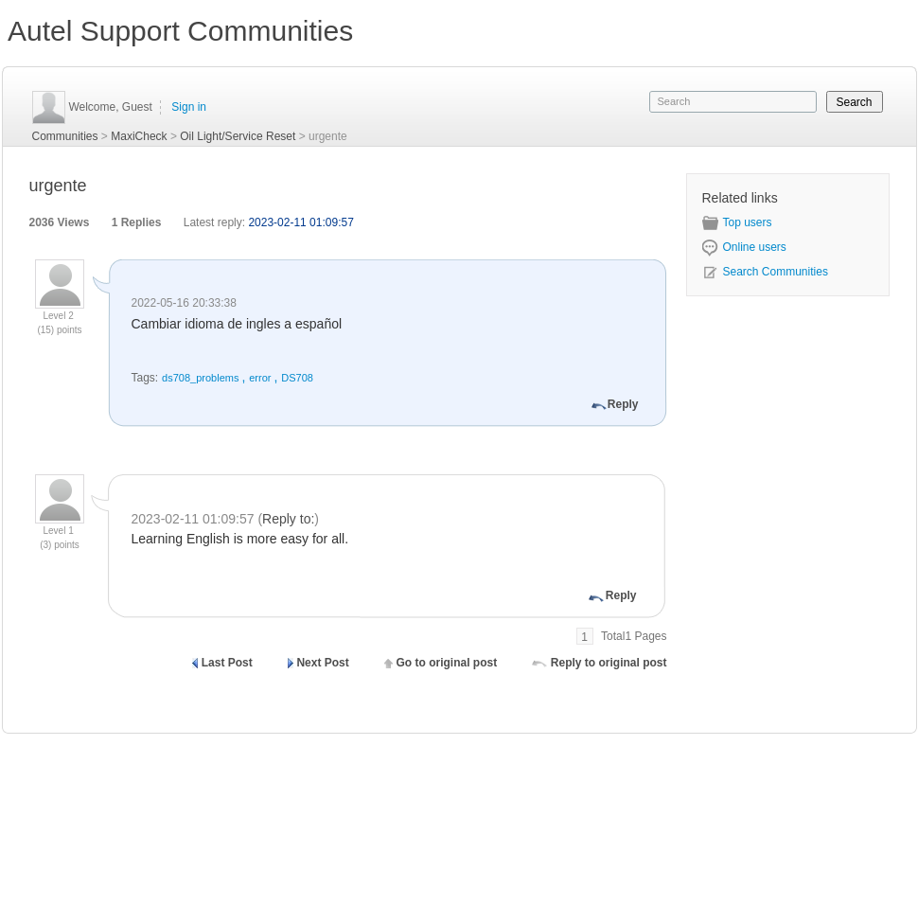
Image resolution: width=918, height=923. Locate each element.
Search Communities (765, 271)
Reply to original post (609, 662)
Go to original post (446, 662)
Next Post (322, 662)
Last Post (227, 662)
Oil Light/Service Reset (237, 136)
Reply (623, 404)
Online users (744, 247)
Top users (737, 222)
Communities (65, 136)
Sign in (188, 107)
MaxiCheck (139, 136)
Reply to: (288, 518)
